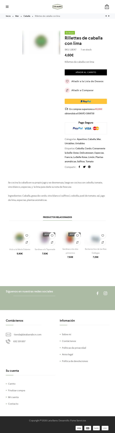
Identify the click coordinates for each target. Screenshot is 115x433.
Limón (91, 157)
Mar (17, 16)
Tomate (90, 161)
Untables (69, 143)
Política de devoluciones (75, 361)
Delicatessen (87, 152)
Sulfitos (81, 161)
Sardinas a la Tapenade (45, 249)
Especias (99, 152)
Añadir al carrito (86, 72)
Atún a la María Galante (19, 249)
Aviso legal (67, 354)
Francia (68, 157)
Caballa (27, 16)
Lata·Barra (52, 420)
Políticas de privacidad (74, 347)
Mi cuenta (13, 397)
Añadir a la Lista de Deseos (84, 81)
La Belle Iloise (80, 157)
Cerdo (88, 148)
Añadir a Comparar (79, 90)
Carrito (11, 383)
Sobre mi (66, 334)
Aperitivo (82, 139)
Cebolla (79, 148)
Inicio (8, 16)
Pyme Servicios (78, 420)
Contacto (13, 403)
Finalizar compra (16, 390)
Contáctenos (69, 341)
